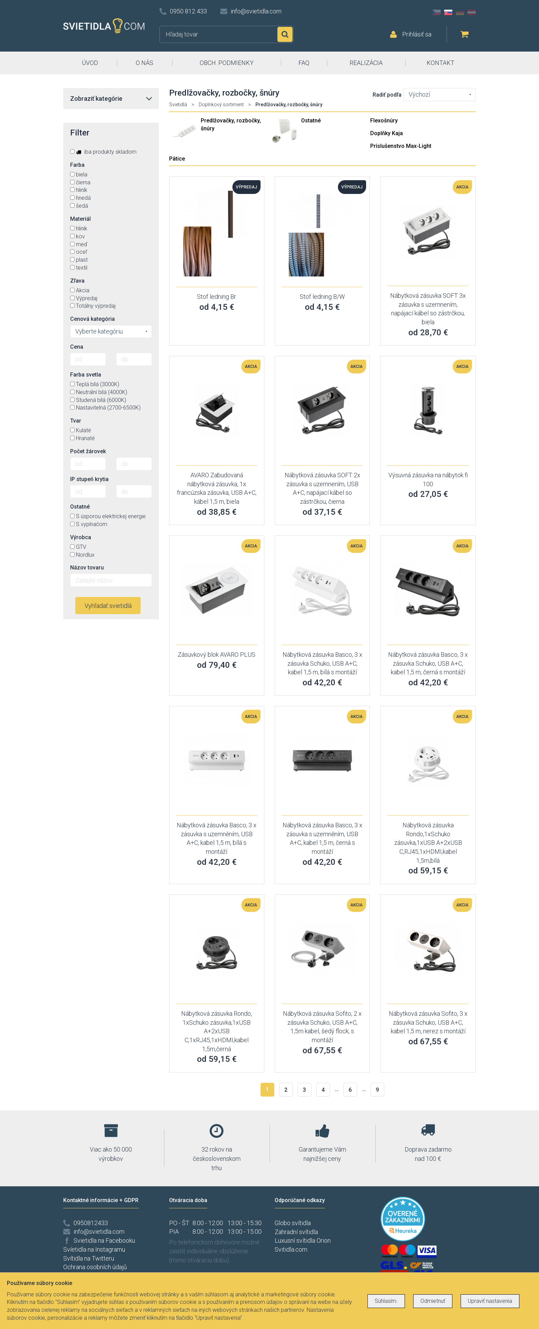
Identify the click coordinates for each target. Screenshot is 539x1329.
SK (448, 12)
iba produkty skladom (103, 152)
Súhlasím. (386, 1301)
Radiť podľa (387, 94)
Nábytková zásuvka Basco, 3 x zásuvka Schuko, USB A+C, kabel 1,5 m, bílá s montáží (322, 663)
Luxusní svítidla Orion (303, 1240)
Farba (77, 165)
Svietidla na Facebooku (104, 1240)
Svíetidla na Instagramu (94, 1249)
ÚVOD (90, 62)
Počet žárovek (88, 451)
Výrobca (80, 537)
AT (472, 12)
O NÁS (144, 62)
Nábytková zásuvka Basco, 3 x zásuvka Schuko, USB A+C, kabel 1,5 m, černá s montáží (428, 663)
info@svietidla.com (256, 11)
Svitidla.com (291, 1249)
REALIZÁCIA (366, 62)
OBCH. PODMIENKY (227, 62)
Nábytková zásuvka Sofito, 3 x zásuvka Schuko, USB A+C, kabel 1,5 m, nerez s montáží (428, 1022)
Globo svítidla (293, 1223)
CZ (436, 12)
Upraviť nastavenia (490, 1301)
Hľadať (285, 34)
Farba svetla (85, 374)
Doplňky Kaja (386, 133)
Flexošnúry (384, 120)
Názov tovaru (87, 567)
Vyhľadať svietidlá (108, 605)
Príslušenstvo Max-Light (400, 146)
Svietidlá (178, 104)
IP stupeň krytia (89, 479)
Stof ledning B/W (322, 296)
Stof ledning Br (216, 296)
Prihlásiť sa (416, 34)
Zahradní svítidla (296, 1231)
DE (460, 12)
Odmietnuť (432, 1301)
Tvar (75, 420)
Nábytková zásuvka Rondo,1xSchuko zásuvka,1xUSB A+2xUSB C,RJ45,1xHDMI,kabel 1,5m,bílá (428, 842)
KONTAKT (440, 62)
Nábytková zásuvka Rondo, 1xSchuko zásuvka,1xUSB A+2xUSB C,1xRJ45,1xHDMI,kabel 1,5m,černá (216, 1031)
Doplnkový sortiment (221, 104)
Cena (76, 347)
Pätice (177, 158)
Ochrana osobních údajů (95, 1267)
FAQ (303, 62)
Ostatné (311, 120)
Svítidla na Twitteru (88, 1258)
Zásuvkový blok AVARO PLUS (216, 654)
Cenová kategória (92, 319)
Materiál (80, 219)
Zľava (77, 280)
